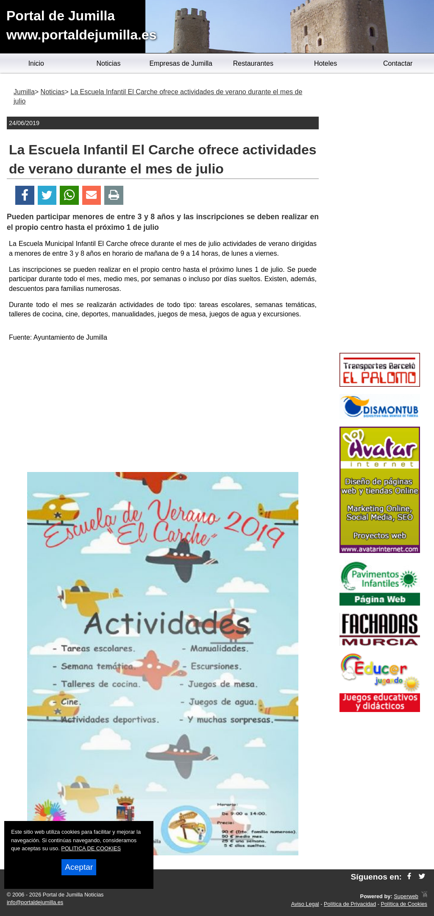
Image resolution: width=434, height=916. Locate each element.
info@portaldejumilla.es (35, 902)
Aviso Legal (305, 904)
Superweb (406, 896)
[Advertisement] (162, 408)
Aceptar (79, 867)
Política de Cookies (404, 904)
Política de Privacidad (350, 904)
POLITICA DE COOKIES (91, 848)
